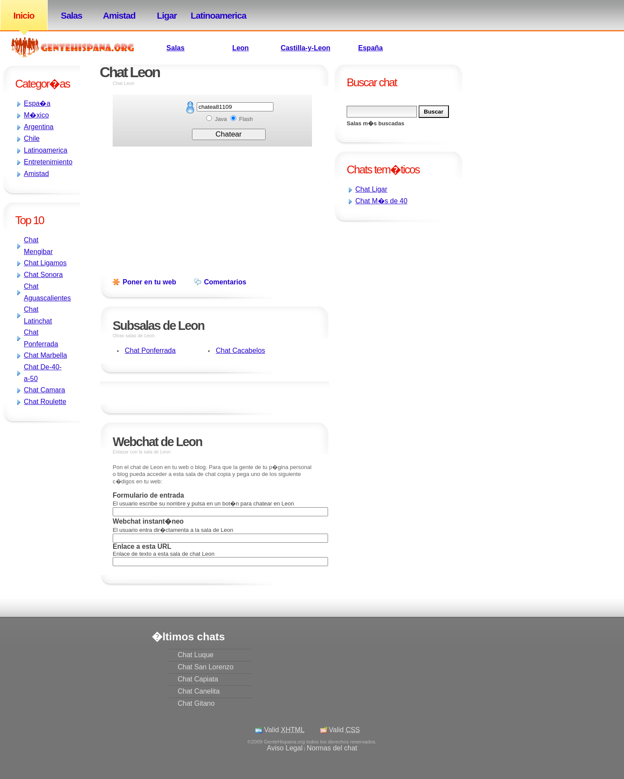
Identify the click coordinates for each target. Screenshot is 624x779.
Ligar (167, 15)
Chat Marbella (45, 355)
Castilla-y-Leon (306, 48)
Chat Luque (196, 654)
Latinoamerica (214, 15)
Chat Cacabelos (240, 350)
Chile (31, 138)
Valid (284, 729)
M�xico (36, 115)
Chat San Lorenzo (206, 667)
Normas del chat (332, 748)
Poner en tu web (149, 282)
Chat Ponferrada (150, 350)
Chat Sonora (43, 274)
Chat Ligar (371, 189)
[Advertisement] (360, 281)
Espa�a (37, 103)
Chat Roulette (45, 401)
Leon (240, 48)
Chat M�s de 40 (381, 201)
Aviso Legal (284, 748)
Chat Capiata (198, 679)
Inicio (23, 15)
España (370, 48)
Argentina (39, 126)
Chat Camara (44, 390)
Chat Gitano (196, 703)
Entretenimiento (48, 162)
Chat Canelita (199, 691)
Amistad (119, 15)
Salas (71, 15)
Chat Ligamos (45, 263)
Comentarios (225, 282)
